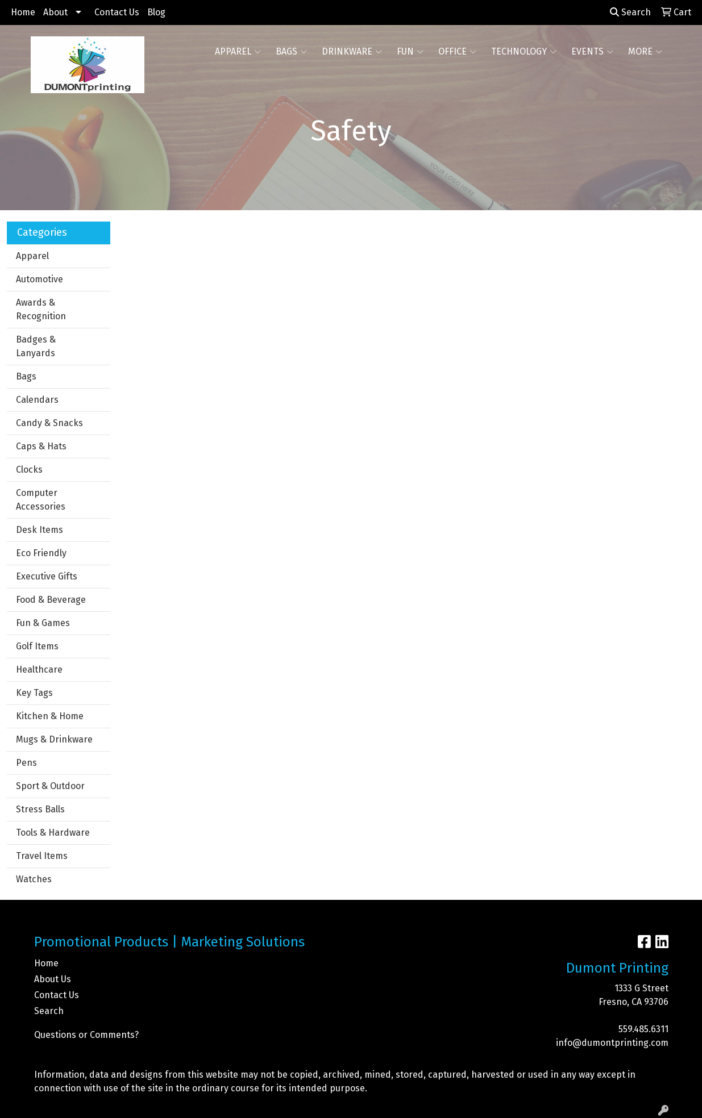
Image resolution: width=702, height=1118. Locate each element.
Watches (34, 879)
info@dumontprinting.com (612, 1042)
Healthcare (39, 669)
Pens (26, 762)
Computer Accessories (40, 499)
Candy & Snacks (49, 423)
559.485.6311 (643, 1029)
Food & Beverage (51, 599)
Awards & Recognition (41, 309)
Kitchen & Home (50, 716)
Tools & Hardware (53, 832)
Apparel (238, 52)
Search (630, 12)
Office (457, 52)
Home (23, 12)
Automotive (39, 279)
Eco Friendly (41, 553)
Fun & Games (43, 623)
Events (592, 52)
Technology (523, 52)
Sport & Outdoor (50, 786)
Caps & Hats (41, 446)
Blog (156, 12)
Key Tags (34, 692)
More (645, 52)
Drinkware (352, 52)
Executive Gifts (46, 576)
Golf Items (37, 646)
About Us (52, 979)
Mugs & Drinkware (54, 739)
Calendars (37, 399)
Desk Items (39, 529)
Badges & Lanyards (36, 346)
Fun (410, 52)
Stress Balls (40, 809)
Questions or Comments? (86, 1034)
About (55, 12)
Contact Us (116, 12)
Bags (291, 52)
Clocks (29, 469)
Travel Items (42, 855)
